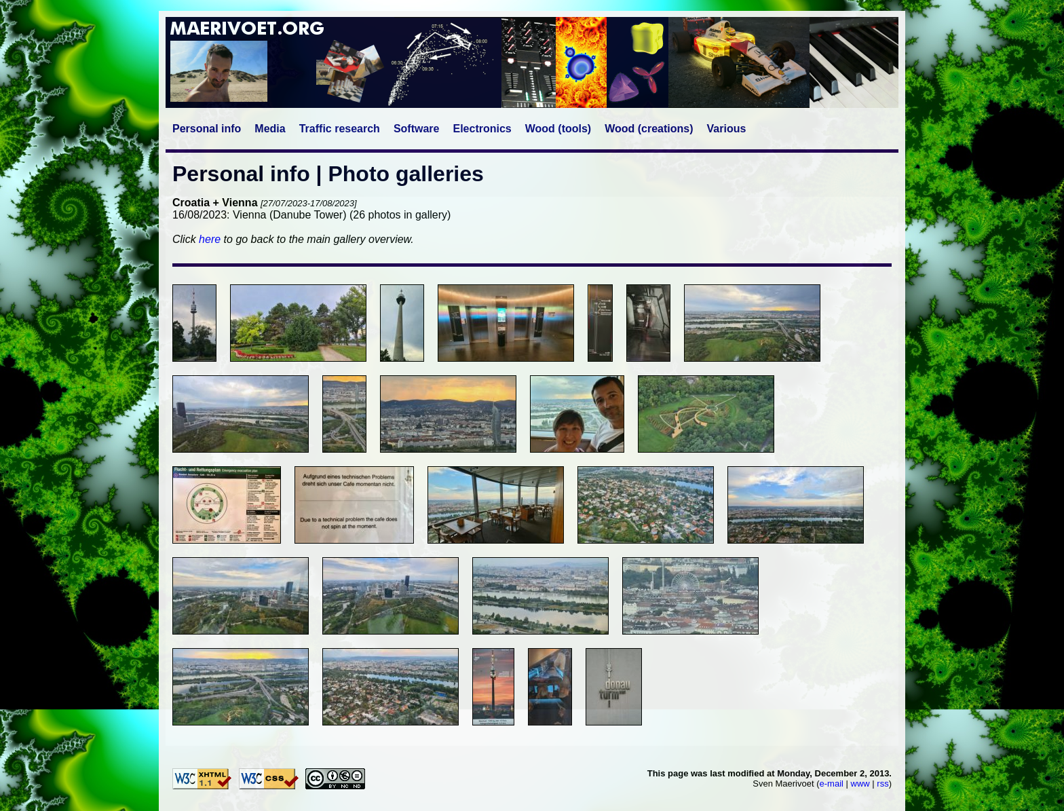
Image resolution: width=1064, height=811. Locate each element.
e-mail (831, 783)
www (860, 783)
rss (882, 783)
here (210, 239)
